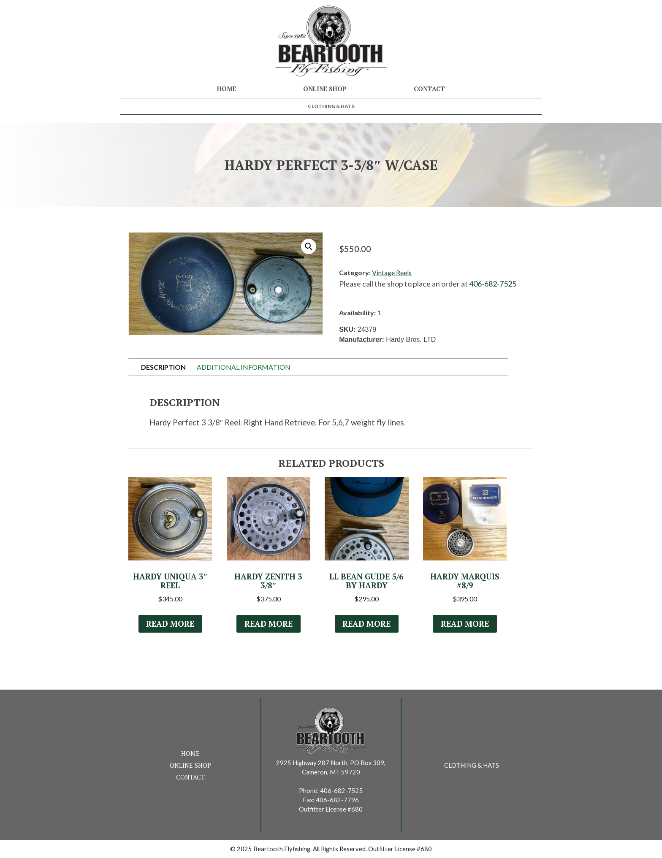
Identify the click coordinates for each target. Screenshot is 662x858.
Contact (429, 89)
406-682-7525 (492, 283)
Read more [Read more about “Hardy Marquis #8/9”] (465, 624)
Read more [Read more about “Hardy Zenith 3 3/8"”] (268, 624)
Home (226, 89)
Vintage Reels (392, 272)
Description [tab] (163, 367)
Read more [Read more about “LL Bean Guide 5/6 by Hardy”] (366, 624)
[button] (308, 246)
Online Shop (324, 89)
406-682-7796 (337, 800)
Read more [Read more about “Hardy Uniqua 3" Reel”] (170, 624)
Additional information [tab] (243, 367)
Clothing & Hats (331, 106)
